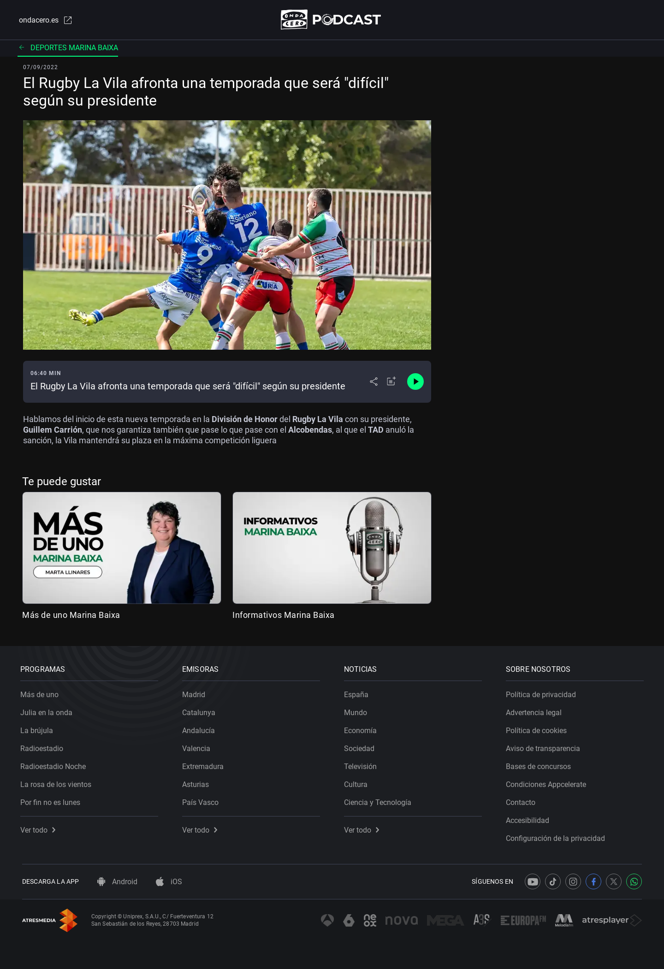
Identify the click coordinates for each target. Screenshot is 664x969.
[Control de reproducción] (415, 382)
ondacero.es (44, 20)
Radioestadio (43, 746)
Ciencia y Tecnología (379, 800)
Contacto (522, 800)
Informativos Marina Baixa (283, 615)
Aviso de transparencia (545, 746)
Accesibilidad (529, 818)
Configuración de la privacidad (557, 836)
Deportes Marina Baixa (68, 48)
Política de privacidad (543, 692)
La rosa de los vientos (57, 782)
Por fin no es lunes (52, 800)
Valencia (198, 746)
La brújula (38, 728)
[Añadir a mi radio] (391, 382)
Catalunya (200, 710)
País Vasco (202, 800)
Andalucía (200, 728)
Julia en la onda (48, 710)
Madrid (195, 692)
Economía (362, 728)
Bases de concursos (540, 764)
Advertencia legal (535, 710)
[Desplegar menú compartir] (373, 382)
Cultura (357, 782)
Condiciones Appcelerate (548, 782)
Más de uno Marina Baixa (71, 615)
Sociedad (361, 746)
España (358, 692)
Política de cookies (538, 728)
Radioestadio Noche (55, 764)
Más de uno (41, 692)
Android (117, 881)
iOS (169, 881)
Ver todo (39, 828)
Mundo (357, 710)
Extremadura (204, 764)
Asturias (197, 782)
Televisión (362, 764)
